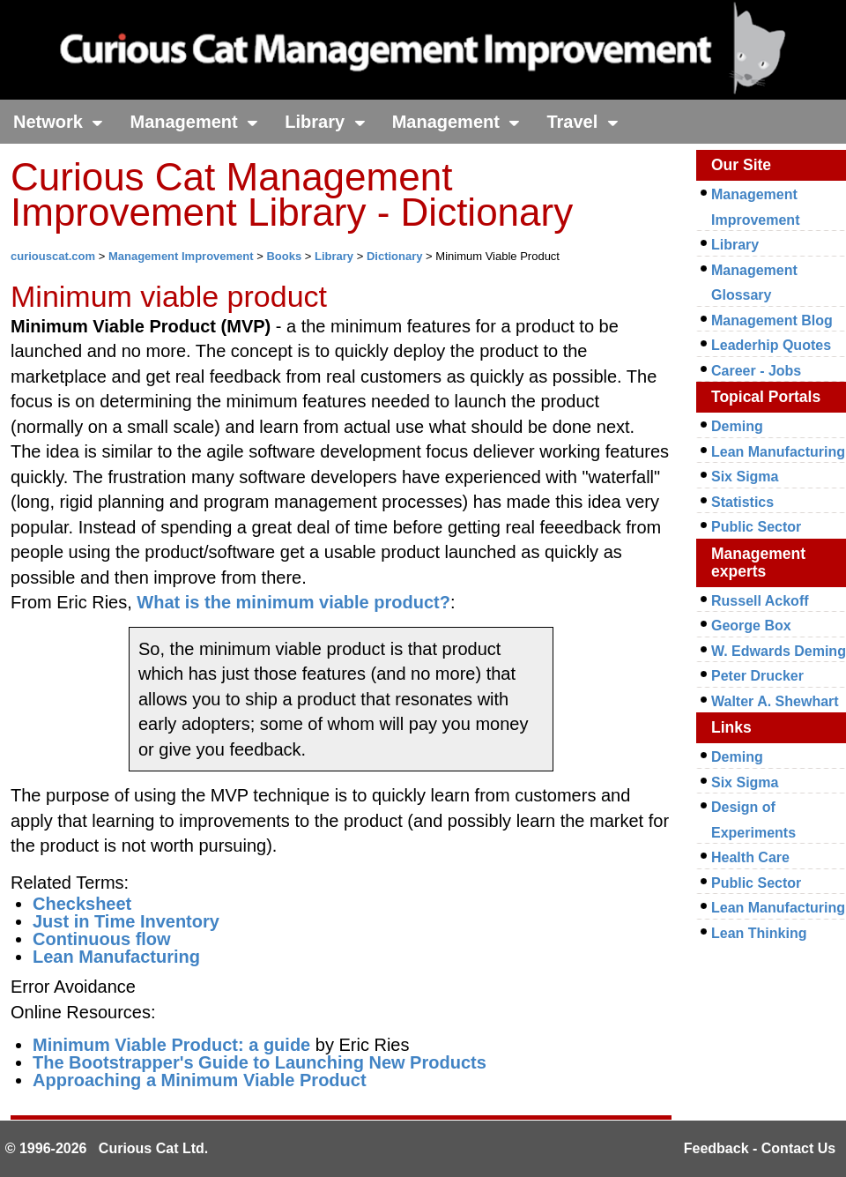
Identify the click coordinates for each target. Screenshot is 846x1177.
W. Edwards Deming (778, 651)
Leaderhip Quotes (771, 345)
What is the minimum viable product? (293, 602)
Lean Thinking (758, 933)
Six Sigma (744, 476)
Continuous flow (102, 939)
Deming (737, 426)
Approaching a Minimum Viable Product (200, 1080)
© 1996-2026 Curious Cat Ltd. (107, 1148)
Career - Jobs (756, 370)
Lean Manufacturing (116, 956)
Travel (582, 121)
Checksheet (82, 903)
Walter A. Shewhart (775, 701)
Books (283, 256)
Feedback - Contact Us (759, 1148)
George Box (751, 625)
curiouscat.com (53, 256)
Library (325, 121)
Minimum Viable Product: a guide (171, 1044)
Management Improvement (181, 256)
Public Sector (756, 526)
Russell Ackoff (760, 600)
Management (194, 121)
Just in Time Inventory (126, 921)
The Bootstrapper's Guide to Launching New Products (259, 1062)
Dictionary (395, 256)
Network (58, 121)
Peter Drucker (757, 675)
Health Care (750, 857)
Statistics (742, 502)
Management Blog (772, 320)
